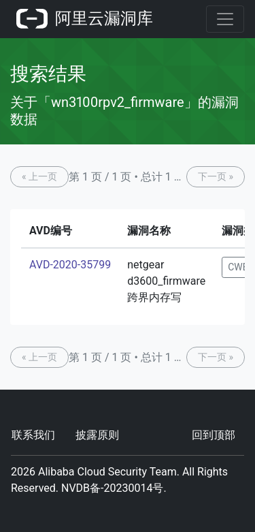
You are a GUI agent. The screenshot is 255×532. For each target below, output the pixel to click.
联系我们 (33, 434)
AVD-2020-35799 (70, 264)
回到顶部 (213, 434)
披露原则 (97, 434)
